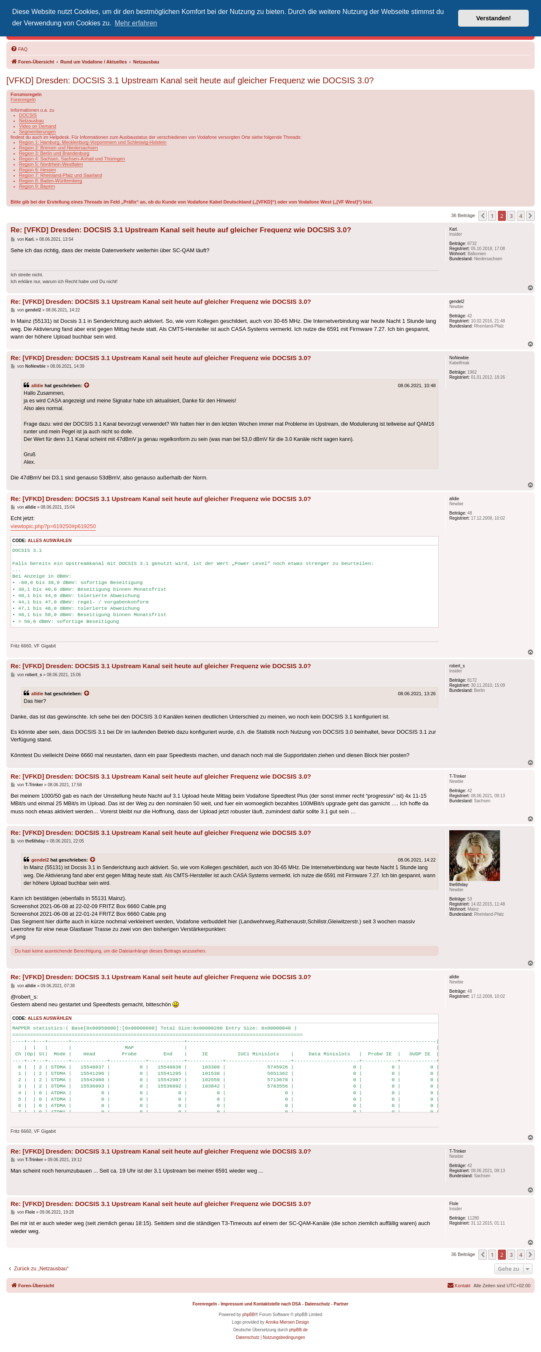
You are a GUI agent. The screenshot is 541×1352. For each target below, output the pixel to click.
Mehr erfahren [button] (136, 23)
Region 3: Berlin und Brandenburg (54, 153)
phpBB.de (298, 1329)
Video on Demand (37, 126)
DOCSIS (28, 115)
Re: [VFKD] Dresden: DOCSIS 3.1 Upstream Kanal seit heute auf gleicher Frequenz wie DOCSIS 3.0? (181, 230)
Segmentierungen (37, 131)
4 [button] (520, 216)
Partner (340, 1304)
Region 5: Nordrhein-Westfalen (51, 164)
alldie (37, 385)
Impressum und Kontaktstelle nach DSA (261, 1304)
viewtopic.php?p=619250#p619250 (53, 526)
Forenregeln (23, 99)
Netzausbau (31, 120)
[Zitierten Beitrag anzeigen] (87, 385)
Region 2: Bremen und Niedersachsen (58, 147)
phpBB (248, 1314)
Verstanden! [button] (493, 18)
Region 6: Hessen (37, 169)
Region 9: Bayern (37, 186)
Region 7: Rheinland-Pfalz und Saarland (60, 175)
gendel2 (40, 859)
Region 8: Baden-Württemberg (50, 180)
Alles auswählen (49, 540)
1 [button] (492, 216)
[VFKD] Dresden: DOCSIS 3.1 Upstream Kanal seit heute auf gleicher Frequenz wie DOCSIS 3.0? (190, 80)
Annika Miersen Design (287, 1322)
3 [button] (511, 216)
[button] (482, 216)
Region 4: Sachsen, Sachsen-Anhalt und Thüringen (72, 158)
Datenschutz (317, 1304)
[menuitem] (19, 49)
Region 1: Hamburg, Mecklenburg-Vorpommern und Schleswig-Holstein (93, 142)
